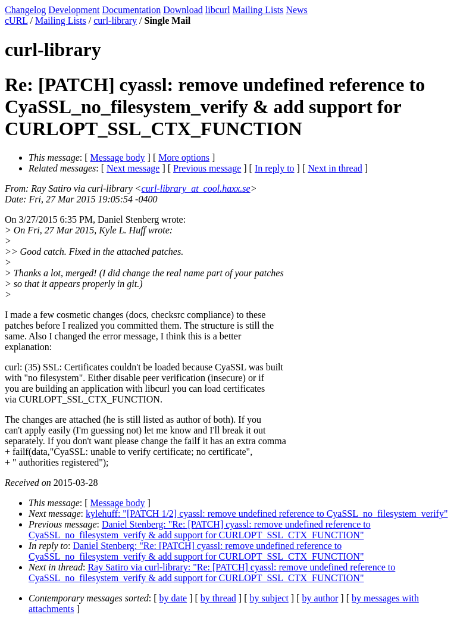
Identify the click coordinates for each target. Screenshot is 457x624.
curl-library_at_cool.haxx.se (196, 188)
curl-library (115, 20)
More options (183, 157)
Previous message (207, 168)
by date (173, 598)
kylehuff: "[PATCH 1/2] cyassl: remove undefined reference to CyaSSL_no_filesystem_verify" (266, 513)
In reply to (275, 168)
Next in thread (335, 168)
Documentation (131, 10)
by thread (218, 598)
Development (73, 10)
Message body (117, 157)
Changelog (25, 10)
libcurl (217, 10)
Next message (133, 168)
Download (183, 10)
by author (320, 598)
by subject (269, 598)
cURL (16, 20)
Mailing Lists (258, 10)
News (296, 10)
